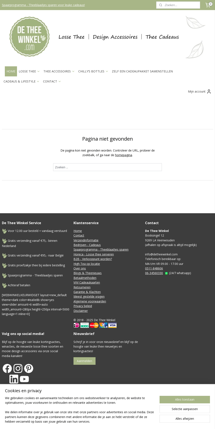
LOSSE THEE (29, 71)
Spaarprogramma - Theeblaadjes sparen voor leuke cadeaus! (43, 5)
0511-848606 (154, 268)
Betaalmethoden (84, 278)
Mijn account (199, 91)
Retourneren (81, 287)
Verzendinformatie (85, 240)
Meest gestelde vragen (89, 296)
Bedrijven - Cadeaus (87, 245)
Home (77, 231)
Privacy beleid (82, 306)
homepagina (123, 155)
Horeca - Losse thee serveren (93, 254)
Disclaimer (80, 311)
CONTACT (52, 81)
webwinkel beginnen (145, 408)
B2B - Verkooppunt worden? (92, 259)
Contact (78, 235)
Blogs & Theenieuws (87, 273)
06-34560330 (154, 273)
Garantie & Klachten (87, 292)
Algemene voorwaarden (89, 301)
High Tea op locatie (86, 264)
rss (129, 408)
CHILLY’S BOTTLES (93, 71)
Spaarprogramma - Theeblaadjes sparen (100, 249)
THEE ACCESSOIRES (59, 71)
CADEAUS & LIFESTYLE (22, 81)
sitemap (120, 408)
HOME (11, 71)
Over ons (79, 268)
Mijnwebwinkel (181, 408)
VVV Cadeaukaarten (86, 282)
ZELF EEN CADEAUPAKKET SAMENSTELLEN (142, 71)
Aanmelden (84, 361)
